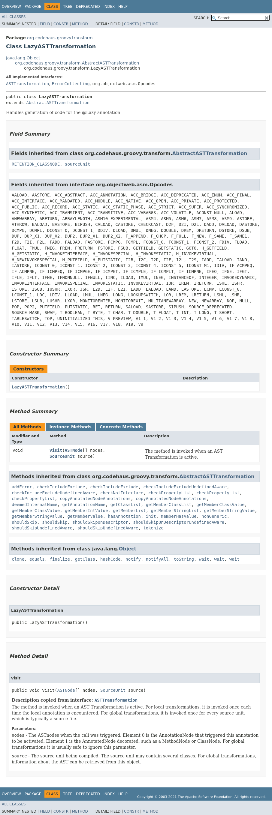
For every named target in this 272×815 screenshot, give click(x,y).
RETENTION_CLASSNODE (36, 164)
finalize (60, 559)
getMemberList (129, 510)
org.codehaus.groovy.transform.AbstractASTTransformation (77, 63)
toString (184, 559)
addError (22, 486)
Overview (11, 6)
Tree (67, 6)
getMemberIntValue (86, 510)
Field (45, 24)
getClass (85, 559)
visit (56, 450)
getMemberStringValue (229, 510)
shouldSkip (24, 522)
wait (204, 559)
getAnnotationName (83, 504)
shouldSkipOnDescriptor (100, 522)
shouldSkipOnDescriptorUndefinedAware (178, 522)
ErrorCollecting (70, 83)
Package (33, 6)
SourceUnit (62, 456)
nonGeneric (214, 516)
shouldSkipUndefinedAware (42, 528)
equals (37, 559)
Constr (60, 24)
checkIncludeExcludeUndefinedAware (185, 486)
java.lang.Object (23, 57)
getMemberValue (85, 516)
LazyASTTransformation (38, 387)
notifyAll (157, 559)
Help (123, 6)
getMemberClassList (169, 504)
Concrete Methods (121, 426)
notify (133, 559)
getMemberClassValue (220, 504)
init (151, 516)
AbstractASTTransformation (57, 102)
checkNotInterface (121, 492)
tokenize (153, 528)
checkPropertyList (169, 492)
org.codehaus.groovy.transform (59, 37)
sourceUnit (77, 164)
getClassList (125, 504)
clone (18, 559)
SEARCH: (202, 18)
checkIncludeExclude (61, 486)
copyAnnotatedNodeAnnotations (95, 498)
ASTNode (74, 450)
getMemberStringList (175, 510)
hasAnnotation (124, 516)
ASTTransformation (27, 83)
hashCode (110, 559)
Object (128, 549)
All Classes (14, 17)
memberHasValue (178, 516)
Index (109, 6)
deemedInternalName (34, 504)
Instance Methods (70, 426)
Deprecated (88, 6)
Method (80, 24)
